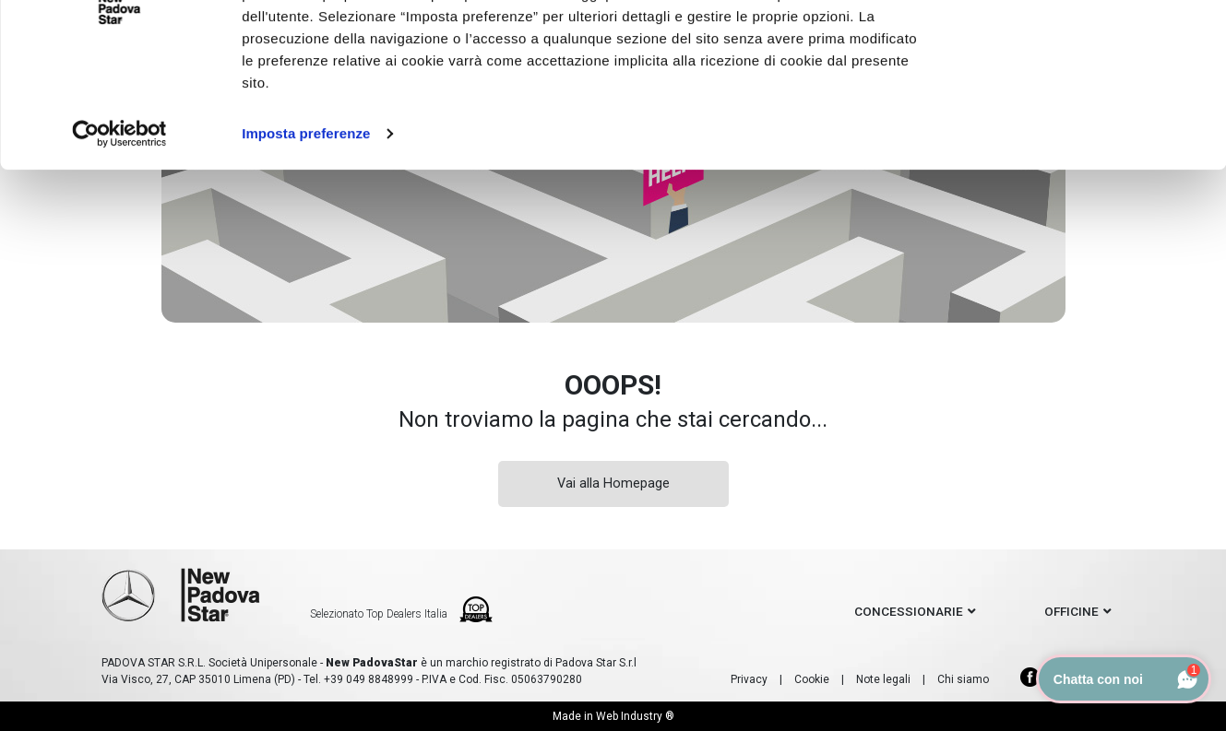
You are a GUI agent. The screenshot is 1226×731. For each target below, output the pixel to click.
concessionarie (908, 611)
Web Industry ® (635, 716)
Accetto (1071, 48)
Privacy (749, 679)
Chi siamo (963, 679)
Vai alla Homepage (613, 483)
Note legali (883, 679)
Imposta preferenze (306, 228)
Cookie (811, 679)
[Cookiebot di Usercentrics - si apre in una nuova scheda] (119, 228)
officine (1071, 611)
